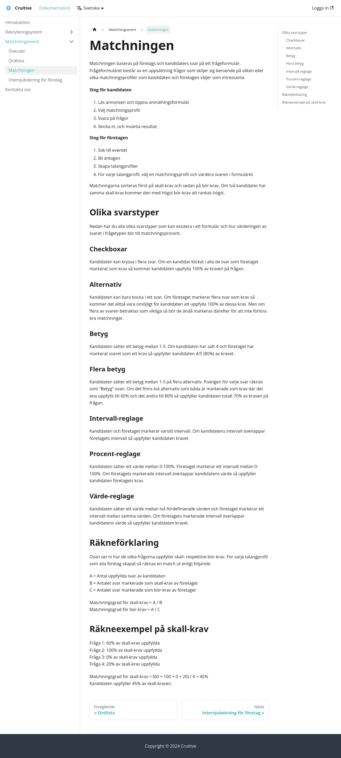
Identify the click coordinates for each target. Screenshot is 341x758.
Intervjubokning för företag (35, 80)
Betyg (290, 55)
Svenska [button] (88, 8)
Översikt (17, 51)
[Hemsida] (95, 30)
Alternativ (293, 48)
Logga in (323, 8)
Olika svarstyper (294, 32)
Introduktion (17, 22)
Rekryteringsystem (23, 32)
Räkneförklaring (294, 94)
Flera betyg (295, 63)
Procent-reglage (298, 79)
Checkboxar (295, 40)
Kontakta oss (18, 89)
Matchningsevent (22, 41)
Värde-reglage (297, 86)
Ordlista (16, 61)
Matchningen (22, 70)
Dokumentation (54, 8)
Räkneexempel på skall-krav (304, 102)
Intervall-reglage (299, 71)
